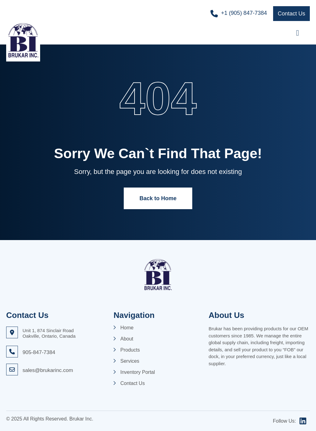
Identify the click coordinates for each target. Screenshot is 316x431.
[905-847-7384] (12, 351)
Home (127, 327)
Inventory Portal (137, 372)
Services (129, 361)
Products (130, 350)
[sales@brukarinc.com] (12, 369)
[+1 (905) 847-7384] (214, 13)
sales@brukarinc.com (48, 370)
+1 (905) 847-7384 (244, 13)
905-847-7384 (39, 352)
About (126, 338)
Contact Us (132, 383)
